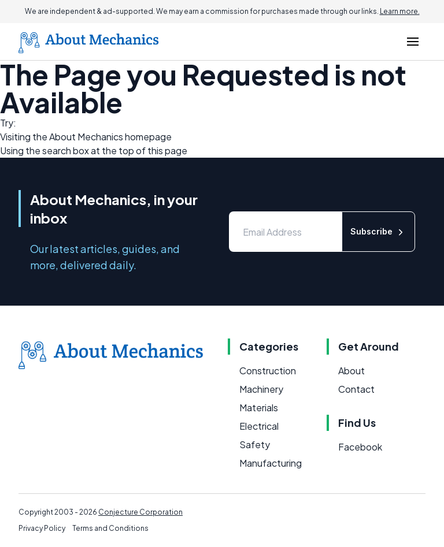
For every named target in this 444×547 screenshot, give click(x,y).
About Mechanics (86, 137)
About (351, 370)
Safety (254, 444)
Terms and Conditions (110, 528)
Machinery (261, 389)
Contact (356, 389)
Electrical (259, 426)
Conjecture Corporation (140, 512)
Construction (267, 370)
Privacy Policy (41, 528)
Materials (258, 407)
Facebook (360, 447)
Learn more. (400, 11)
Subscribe (378, 232)
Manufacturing (270, 463)
